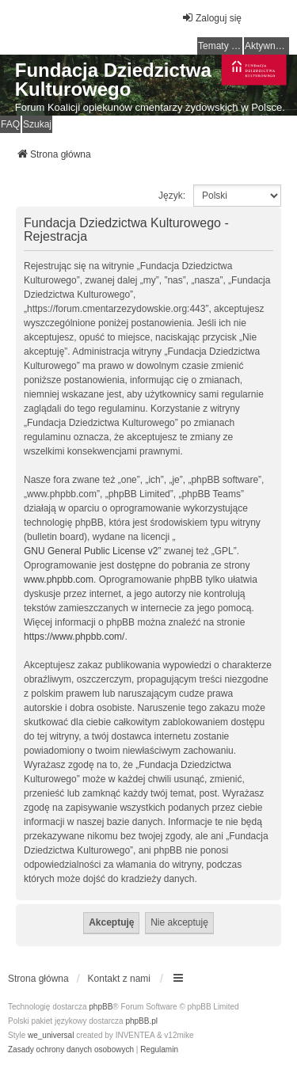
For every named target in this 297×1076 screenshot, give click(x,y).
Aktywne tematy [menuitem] (267, 45)
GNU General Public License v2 (91, 551)
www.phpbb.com (58, 579)
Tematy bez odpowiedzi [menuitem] (220, 45)
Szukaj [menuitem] (37, 124)
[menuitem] (71, 1050)
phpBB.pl (141, 1021)
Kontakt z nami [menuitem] (119, 978)
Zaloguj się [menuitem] (211, 18)
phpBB (100, 1006)
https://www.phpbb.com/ (74, 636)
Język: (171, 195)
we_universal (51, 1035)
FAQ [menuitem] (10, 124)
